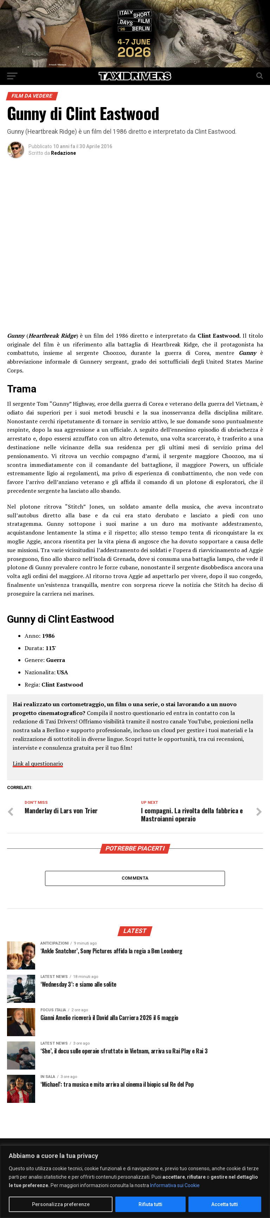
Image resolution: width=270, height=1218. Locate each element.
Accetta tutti (224, 1204)
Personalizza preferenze (61, 1204)
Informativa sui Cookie (175, 1185)
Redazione (63, 153)
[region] (135, 1181)
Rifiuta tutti (150, 1204)
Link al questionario (38, 763)
